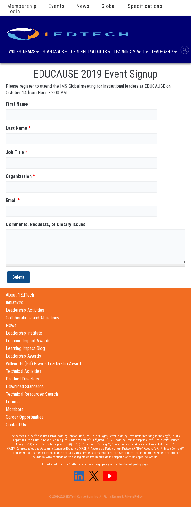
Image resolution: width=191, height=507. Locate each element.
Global (108, 6)
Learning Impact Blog (25, 348)
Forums (13, 402)
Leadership (162, 52)
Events (56, 6)
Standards (53, 52)
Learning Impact (129, 52)
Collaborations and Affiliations (32, 318)
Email (13, 200)
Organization (20, 176)
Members (14, 409)
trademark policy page (133, 464)
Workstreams (22, 52)
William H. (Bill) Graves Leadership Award (43, 363)
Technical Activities (23, 371)
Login (13, 11)
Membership (22, 6)
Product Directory (22, 379)
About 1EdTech (20, 295)
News (83, 6)
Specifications (145, 6)
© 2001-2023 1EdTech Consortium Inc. (74, 496)
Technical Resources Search (32, 394)
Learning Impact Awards (28, 340)
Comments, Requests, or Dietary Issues (46, 224)
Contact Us (16, 424)
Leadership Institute (24, 333)
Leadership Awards (23, 356)
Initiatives (14, 302)
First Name (18, 104)
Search (184, 50)
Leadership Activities (25, 310)
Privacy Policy (133, 496)
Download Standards (25, 386)
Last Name (18, 128)
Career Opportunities (25, 417)
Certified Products (89, 52)
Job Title (16, 152)
